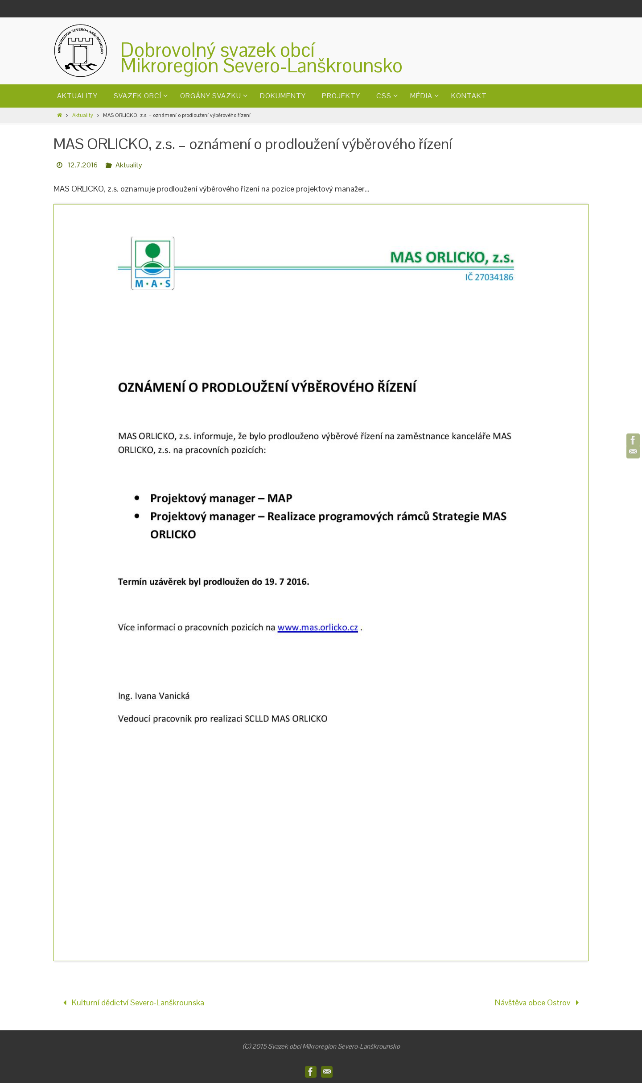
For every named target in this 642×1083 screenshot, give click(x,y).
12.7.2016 (83, 165)
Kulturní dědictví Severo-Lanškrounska (131, 1002)
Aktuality (82, 115)
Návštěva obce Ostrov (539, 1002)
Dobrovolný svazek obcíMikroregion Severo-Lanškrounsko (261, 57)
